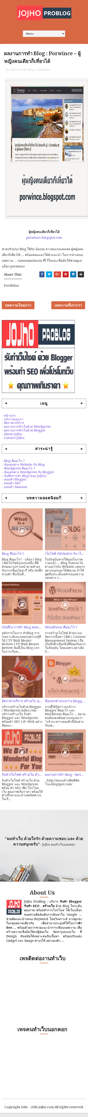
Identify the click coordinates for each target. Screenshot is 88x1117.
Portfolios (43, 69)
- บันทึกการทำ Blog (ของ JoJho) (24, 476)
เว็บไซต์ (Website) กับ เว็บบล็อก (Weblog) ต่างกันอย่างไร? (65, 554)
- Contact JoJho (13, 438)
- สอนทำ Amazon (14, 487)
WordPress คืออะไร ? (61, 627)
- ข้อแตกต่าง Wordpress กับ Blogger (28, 472)
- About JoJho (12, 434)
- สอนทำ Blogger (14, 479)
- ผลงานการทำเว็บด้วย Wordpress (26, 426)
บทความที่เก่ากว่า (68, 305)
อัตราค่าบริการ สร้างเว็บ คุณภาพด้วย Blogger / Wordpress (22, 701)
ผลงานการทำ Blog (22, 69)
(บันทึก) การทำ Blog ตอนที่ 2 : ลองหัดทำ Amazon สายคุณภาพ (22, 627)
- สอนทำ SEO (11, 483)
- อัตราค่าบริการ (13, 423)
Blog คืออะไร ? (13, 554)
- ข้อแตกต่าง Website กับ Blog (23, 464)
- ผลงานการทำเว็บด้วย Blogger (24, 430)
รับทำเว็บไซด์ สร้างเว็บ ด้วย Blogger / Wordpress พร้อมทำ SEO (22, 775)
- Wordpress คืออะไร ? (18, 468)
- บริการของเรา (12, 419)
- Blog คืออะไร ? (13, 461)
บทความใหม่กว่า (18, 305)
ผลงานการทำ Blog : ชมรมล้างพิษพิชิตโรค (65, 775)
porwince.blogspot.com (44, 237)
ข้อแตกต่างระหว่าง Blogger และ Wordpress (65, 701)
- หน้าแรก (9, 415)
